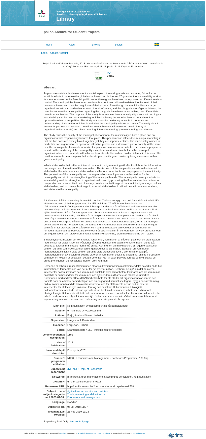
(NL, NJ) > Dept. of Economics (84, 368)
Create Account (59, 52)
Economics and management (84, 397)
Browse (96, 44)
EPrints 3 (63, 433)
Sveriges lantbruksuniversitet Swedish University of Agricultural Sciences (81, 13)
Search (119, 44)
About (72, 44)
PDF (109, 72)
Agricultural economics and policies (87, 391)
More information (139, 433)
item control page (79, 421)
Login (44, 52)
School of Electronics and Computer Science (94, 433)
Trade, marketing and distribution (86, 394)
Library (65, 19)
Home (49, 44)
